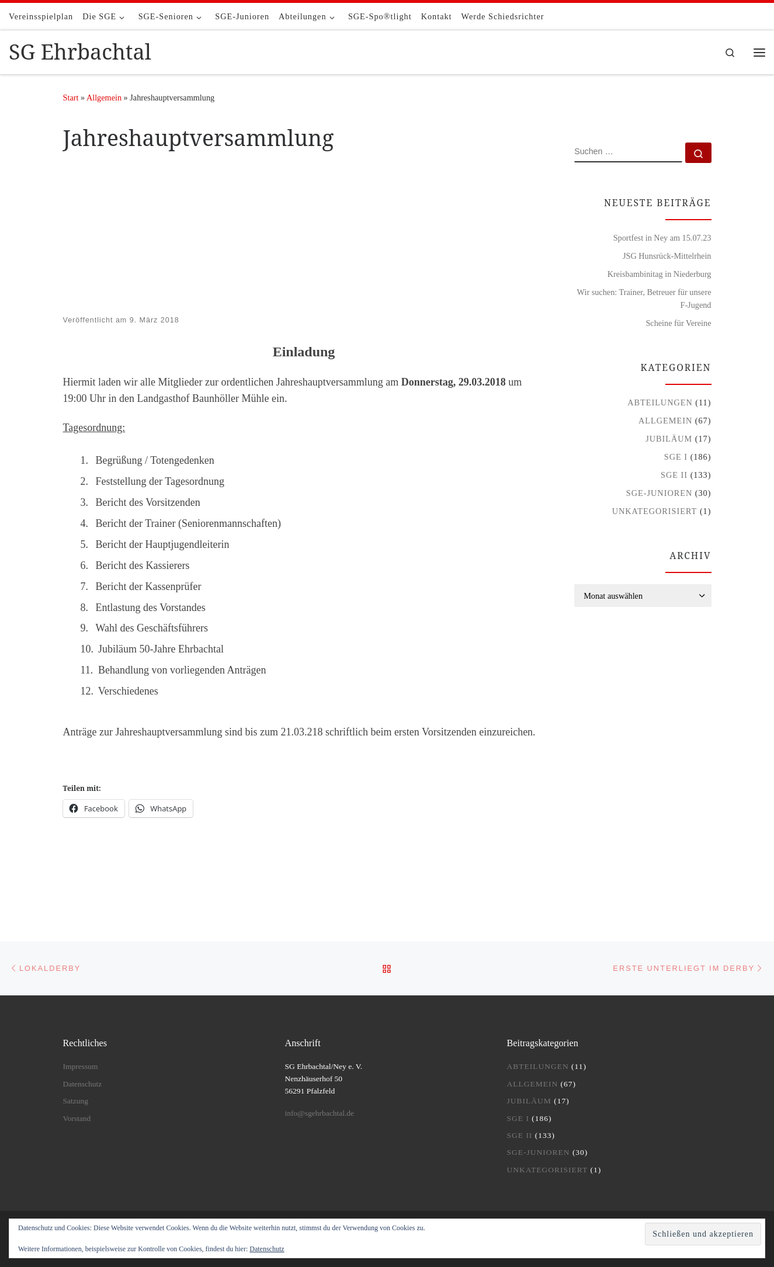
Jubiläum (668, 438)
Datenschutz (266, 1249)
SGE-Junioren (659, 493)
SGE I (676, 456)
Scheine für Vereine (678, 323)
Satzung (76, 1100)
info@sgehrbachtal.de (320, 1113)
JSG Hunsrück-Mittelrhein (667, 256)
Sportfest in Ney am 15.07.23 (662, 237)
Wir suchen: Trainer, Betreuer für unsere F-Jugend (644, 298)
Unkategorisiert (654, 511)
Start (71, 97)
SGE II (674, 475)
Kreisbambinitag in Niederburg (659, 274)
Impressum (80, 1066)
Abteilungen (660, 402)
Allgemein (104, 97)
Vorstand (77, 1118)
